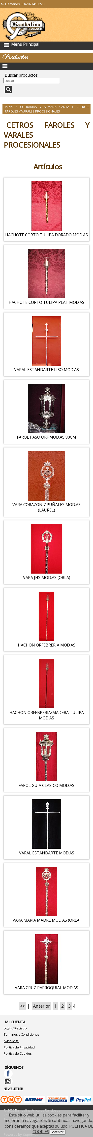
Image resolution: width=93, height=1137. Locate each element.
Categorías (46, 66)
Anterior (41, 1006)
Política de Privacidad (19, 1047)
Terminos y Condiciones (21, 1034)
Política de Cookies (18, 1053)
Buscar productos (21, 75)
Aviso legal (11, 1041)
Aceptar (57, 1132)
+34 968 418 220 (32, 4)
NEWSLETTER (13, 1088)
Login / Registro (15, 1028)
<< (22, 1006)
